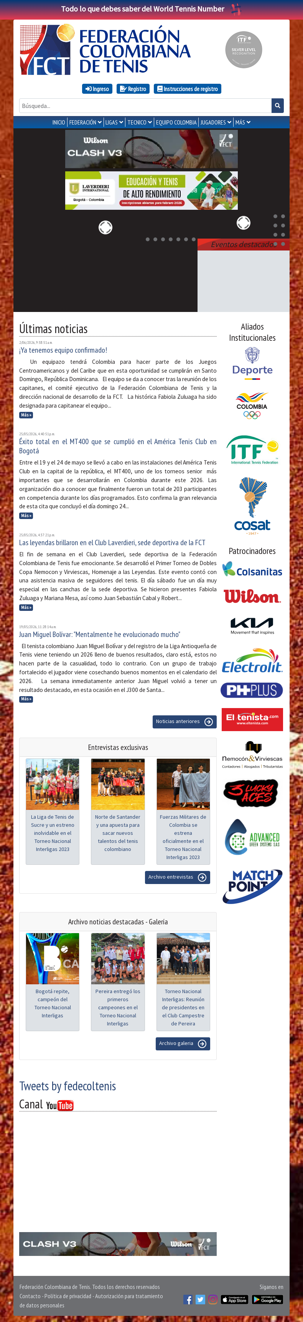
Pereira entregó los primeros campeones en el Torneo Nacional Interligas (118, 1007)
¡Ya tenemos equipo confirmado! (63, 350)
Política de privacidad (67, 1296)
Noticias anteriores (184, 722)
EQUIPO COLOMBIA (176, 122)
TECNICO (137, 122)
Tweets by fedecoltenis (67, 1086)
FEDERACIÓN (82, 122)
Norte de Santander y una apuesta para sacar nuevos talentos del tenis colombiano (117, 833)
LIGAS (111, 122)
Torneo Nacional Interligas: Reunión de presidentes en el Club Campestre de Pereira (183, 1007)
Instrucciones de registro (187, 89)
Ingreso (97, 89)
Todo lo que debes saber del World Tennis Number (151, 8)
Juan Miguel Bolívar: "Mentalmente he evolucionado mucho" (99, 634)
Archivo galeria (183, 1043)
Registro (133, 89)
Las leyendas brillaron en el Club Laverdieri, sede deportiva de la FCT (112, 542)
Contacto (30, 1296)
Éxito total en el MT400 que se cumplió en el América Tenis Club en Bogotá (118, 446)
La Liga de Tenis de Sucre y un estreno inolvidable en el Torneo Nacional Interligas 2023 (52, 833)
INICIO (59, 122)
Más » (26, 415)
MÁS (240, 122)
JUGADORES (213, 122)
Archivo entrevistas (177, 877)
